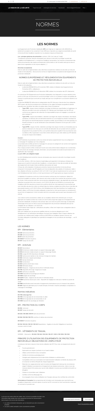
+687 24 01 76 (84, 1)
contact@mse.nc (74, 1)
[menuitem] (53, 8)
